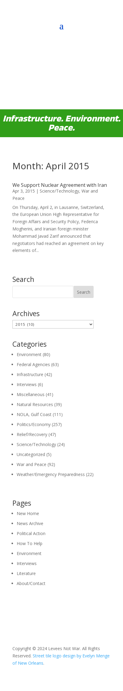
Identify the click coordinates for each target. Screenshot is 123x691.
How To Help (29, 543)
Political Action (31, 533)
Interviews (27, 384)
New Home (28, 513)
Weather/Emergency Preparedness (51, 474)
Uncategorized (31, 454)
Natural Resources (35, 404)
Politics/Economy (34, 424)
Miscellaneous (31, 394)
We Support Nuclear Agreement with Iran (59, 185)
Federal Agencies (33, 364)
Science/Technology (59, 191)
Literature (26, 573)
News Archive (30, 523)
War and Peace (31, 464)
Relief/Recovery (32, 434)
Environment (29, 354)
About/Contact (31, 583)
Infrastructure (30, 374)
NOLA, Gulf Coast (34, 414)
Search (83, 292)
